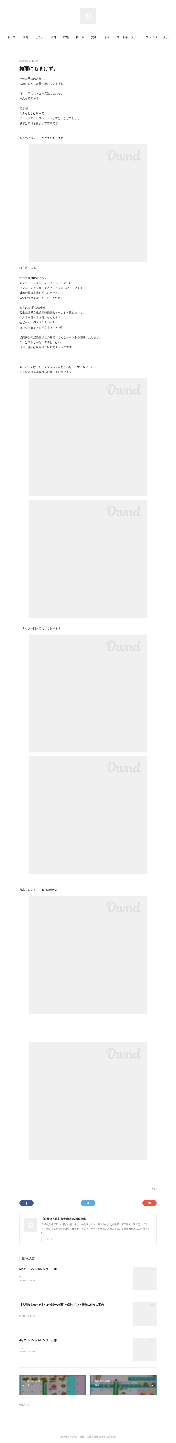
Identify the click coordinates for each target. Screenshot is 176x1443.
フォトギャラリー (128, 37)
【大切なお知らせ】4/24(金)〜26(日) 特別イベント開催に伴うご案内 (61, 1304)
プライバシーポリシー (159, 37)
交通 (94, 37)
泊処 (53, 37)
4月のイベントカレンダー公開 (38, 1340)
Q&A (107, 37)
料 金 (80, 37)
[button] (11, 37)
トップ (11, 37)
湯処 (25, 37)
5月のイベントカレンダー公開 (38, 1269)
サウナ (39, 37)
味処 (66, 37)
